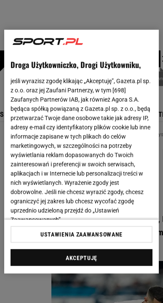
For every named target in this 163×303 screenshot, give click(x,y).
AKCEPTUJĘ (81, 258)
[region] (81, 151)
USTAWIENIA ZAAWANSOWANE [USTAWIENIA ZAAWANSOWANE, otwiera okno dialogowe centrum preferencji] (81, 234)
